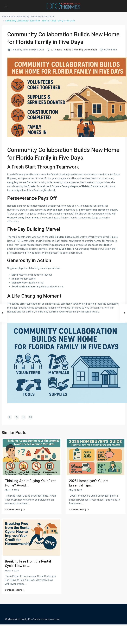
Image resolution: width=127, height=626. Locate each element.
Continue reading (15, 509)
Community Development (42, 16)
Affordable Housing (20, 16)
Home (5, 16)
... (29, 503)
